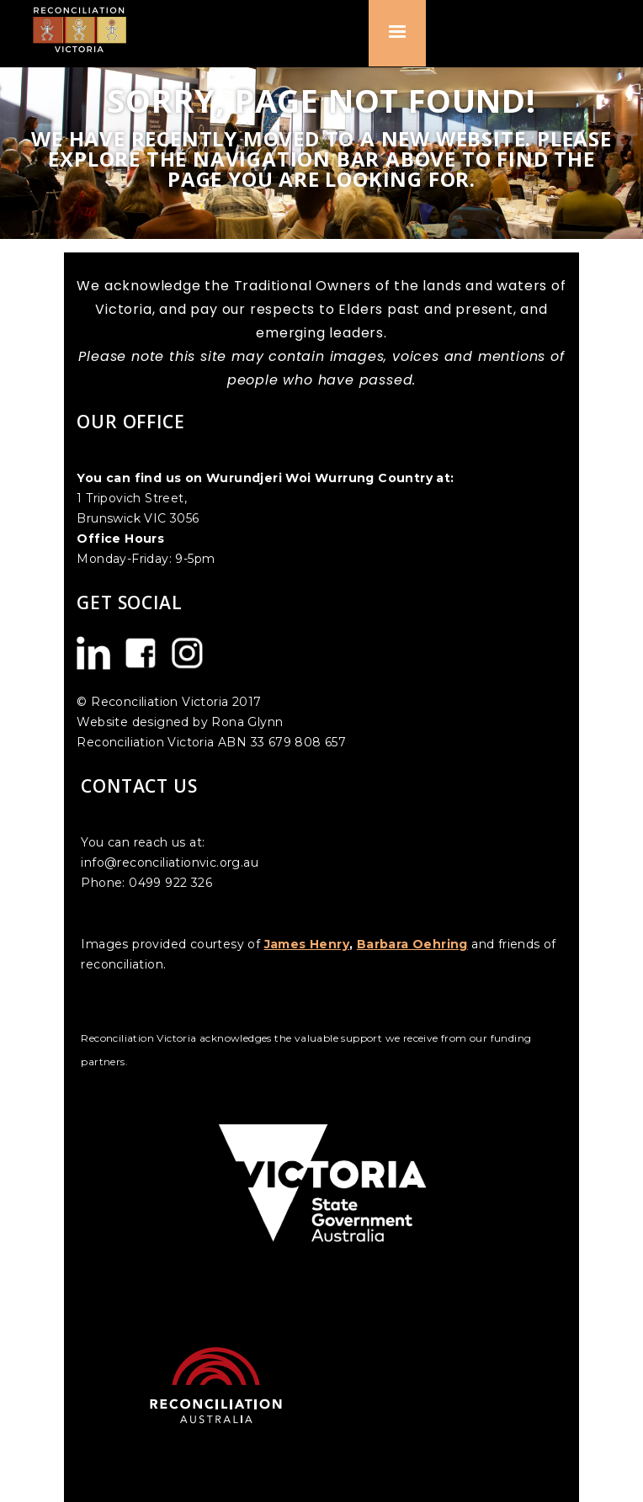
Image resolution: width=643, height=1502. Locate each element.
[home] (86, 28)
